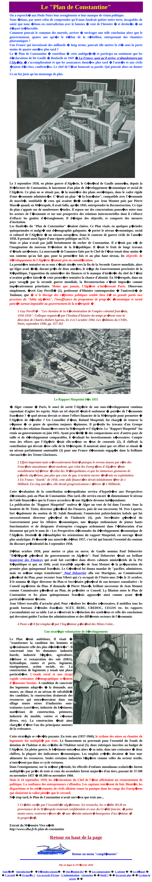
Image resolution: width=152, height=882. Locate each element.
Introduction (23, 871)
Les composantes (101, 871)
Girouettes (87, 875)
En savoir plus (123, 875)
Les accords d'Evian (48, 875)
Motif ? (104, 875)
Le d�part (139, 871)
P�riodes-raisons (48, 871)
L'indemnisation (70, 875)
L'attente (120, 871)
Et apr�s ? (28, 875)
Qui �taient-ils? (75, 871)
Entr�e (7, 871)
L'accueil (10, 875)
